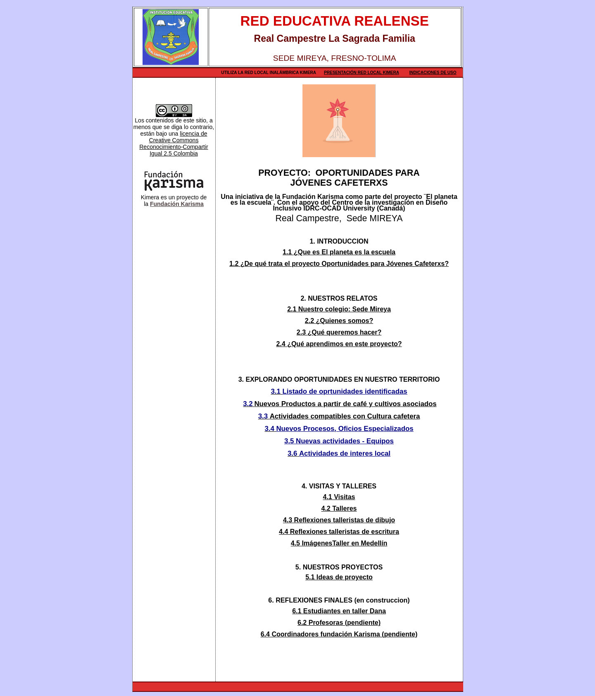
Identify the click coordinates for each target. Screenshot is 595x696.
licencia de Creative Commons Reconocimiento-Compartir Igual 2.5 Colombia (173, 143)
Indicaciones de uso (433, 72)
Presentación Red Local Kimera (361, 72)
